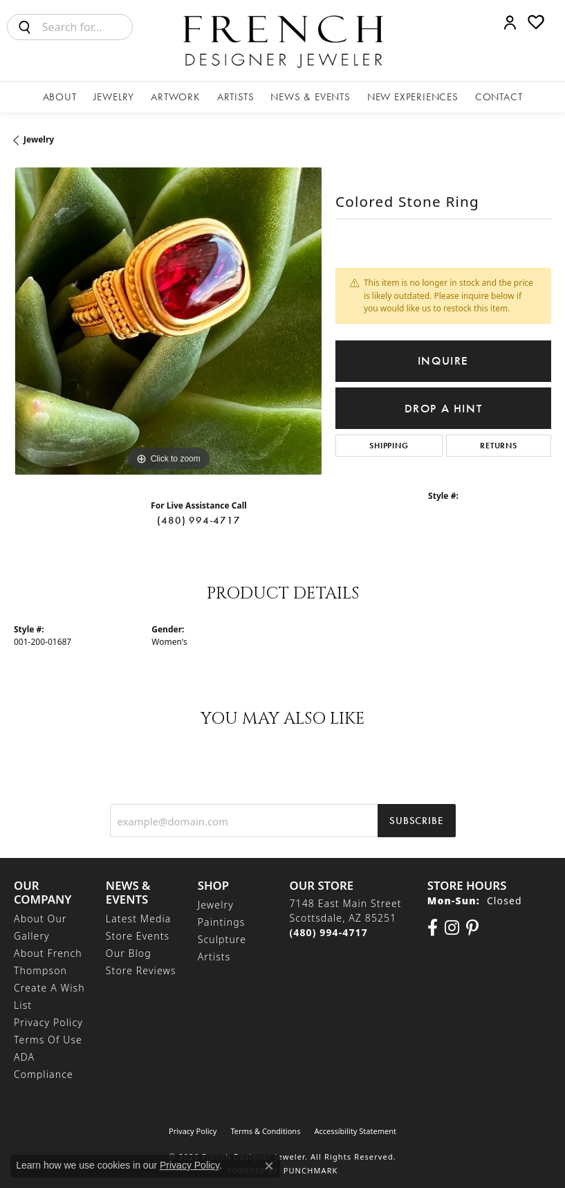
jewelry (39, 139)
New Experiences (413, 97)
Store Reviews (141, 970)
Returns (498, 445)
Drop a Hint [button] (444, 408)
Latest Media (139, 918)
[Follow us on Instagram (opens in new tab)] (452, 928)
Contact (499, 97)
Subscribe (416, 821)
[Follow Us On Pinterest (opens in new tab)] (472, 928)
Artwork (176, 97)
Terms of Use (48, 1039)
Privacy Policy (48, 1022)
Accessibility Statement (355, 1131)
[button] (510, 22)
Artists (235, 97)
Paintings (222, 922)
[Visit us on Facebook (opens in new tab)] (432, 928)
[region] (168, 321)
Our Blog (128, 953)
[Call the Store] (328, 932)
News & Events (310, 97)
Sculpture (222, 939)
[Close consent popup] (269, 1166)
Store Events (137, 935)
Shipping (388, 445)
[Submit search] (25, 27)
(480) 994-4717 (198, 520)
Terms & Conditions (265, 1131)
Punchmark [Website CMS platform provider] (311, 1170)
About (60, 97)
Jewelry (114, 97)
